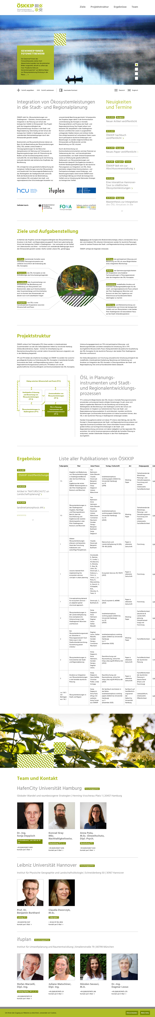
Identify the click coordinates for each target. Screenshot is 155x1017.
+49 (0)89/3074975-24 (56, 991)
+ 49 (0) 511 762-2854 (56, 922)
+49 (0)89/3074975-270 (119, 991)
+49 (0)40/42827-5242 (87, 848)
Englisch (133, 90)
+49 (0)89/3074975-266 (88, 991)
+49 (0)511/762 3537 (23, 922)
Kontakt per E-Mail (24, 849)
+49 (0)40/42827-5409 (25, 847)
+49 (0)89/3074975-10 (24, 996)
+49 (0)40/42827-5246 (56, 848)
